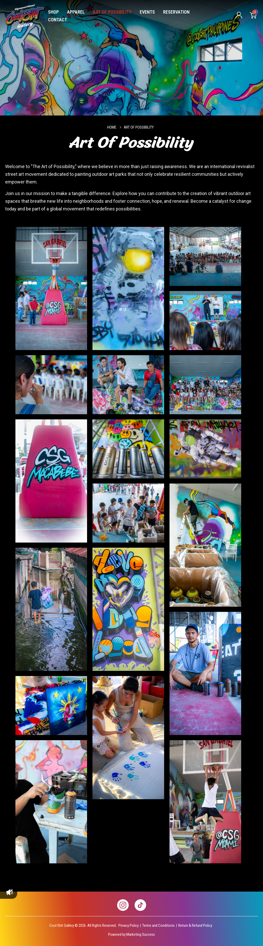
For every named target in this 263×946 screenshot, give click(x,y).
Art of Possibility (112, 12)
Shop (53, 12)
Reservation (176, 12)
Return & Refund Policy (195, 925)
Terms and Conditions (158, 925)
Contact (57, 19)
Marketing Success (140, 934)
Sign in (239, 15)
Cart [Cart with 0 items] (254, 13)
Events (147, 12)
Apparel (76, 12)
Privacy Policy (128, 925)
